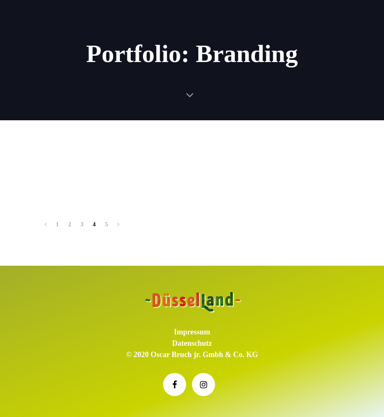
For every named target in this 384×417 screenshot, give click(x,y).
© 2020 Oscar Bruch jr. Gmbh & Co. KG (192, 354)
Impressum (192, 332)
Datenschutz (192, 343)
